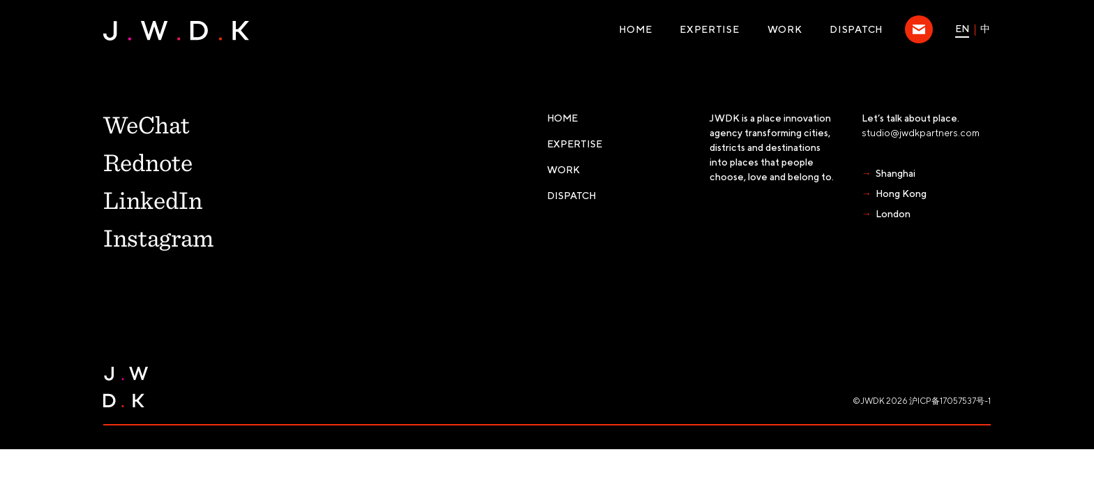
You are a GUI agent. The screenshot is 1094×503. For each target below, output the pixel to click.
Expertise (709, 29)
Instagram (158, 237)
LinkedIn (152, 199)
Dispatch (856, 29)
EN (962, 28)
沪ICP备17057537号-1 (950, 400)
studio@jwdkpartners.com (921, 132)
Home (635, 29)
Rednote (148, 161)
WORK (784, 29)
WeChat (146, 123)
